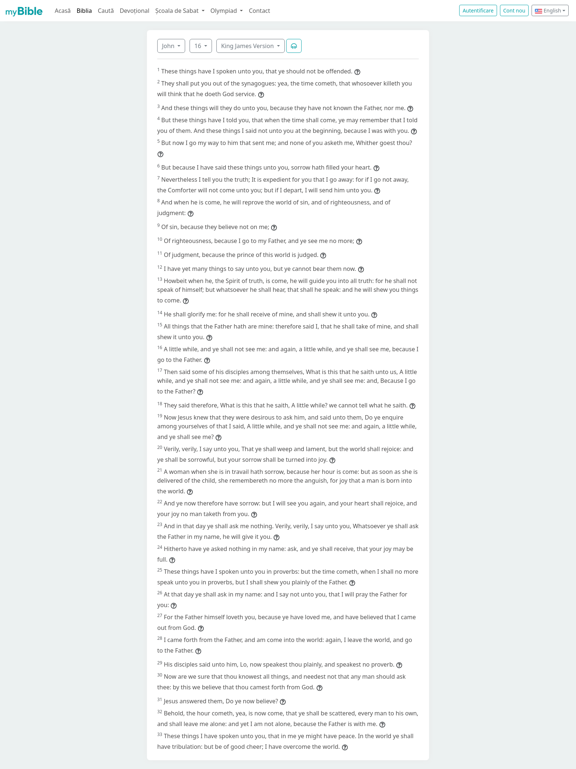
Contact (259, 11)
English (548, 10)
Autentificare (477, 10)
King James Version (248, 46)
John (169, 46)
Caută (106, 11)
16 (198, 46)
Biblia (84, 11)
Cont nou (514, 10)
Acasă (63, 11)
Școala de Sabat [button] (177, 11)
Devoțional (135, 11)
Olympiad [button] (224, 11)
